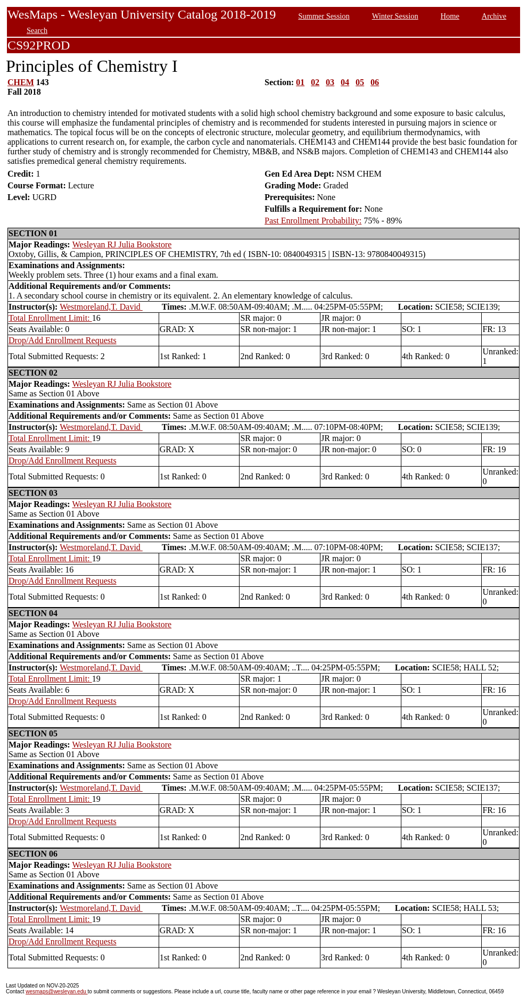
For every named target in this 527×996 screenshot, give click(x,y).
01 (300, 82)
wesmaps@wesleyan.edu (56, 991)
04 (345, 82)
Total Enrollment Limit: (50, 317)
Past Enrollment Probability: (313, 220)
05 (360, 82)
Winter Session (395, 16)
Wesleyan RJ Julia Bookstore (122, 244)
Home (450, 16)
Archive (494, 16)
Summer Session (323, 16)
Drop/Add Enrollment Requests (63, 340)
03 (330, 82)
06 (374, 82)
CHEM (20, 82)
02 (315, 82)
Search (37, 30)
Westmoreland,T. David (101, 306)
